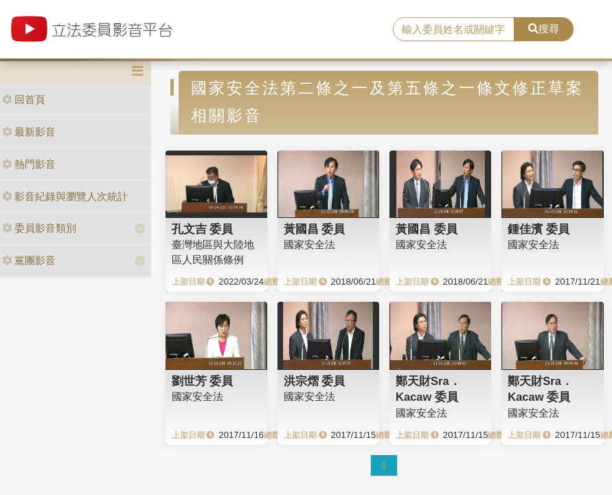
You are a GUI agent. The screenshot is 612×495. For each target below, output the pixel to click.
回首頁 (23, 99)
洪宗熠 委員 (314, 381)
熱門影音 (29, 164)
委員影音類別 (39, 228)
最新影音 (29, 132)
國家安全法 (309, 244)
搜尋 (543, 28)
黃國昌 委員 (314, 229)
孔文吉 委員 (203, 229)
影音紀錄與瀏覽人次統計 (65, 196)
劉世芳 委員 (203, 381)
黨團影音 (29, 260)
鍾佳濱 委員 (538, 229)
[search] (453, 29)
